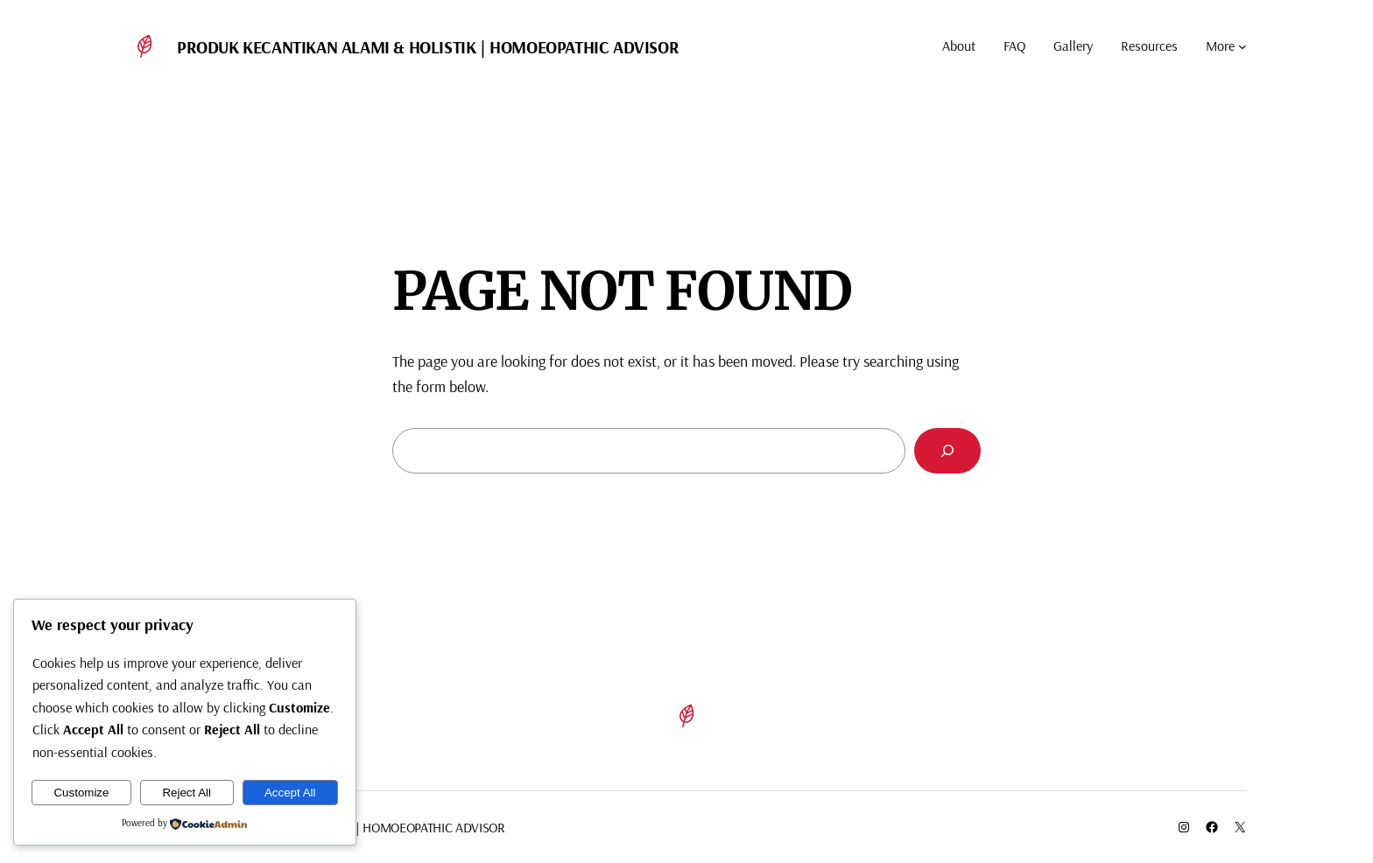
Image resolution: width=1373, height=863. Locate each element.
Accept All (290, 792)
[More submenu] (1242, 46)
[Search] (947, 451)
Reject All (186, 792)
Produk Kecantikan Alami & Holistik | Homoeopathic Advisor (428, 47)
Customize (81, 792)
